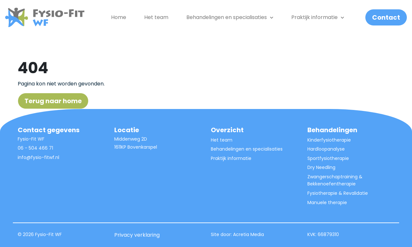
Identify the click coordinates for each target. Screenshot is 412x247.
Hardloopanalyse (326, 149)
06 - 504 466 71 (35, 148)
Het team (156, 17)
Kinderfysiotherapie (329, 140)
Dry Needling (321, 167)
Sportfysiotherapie (328, 158)
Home (118, 17)
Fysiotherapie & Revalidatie (337, 193)
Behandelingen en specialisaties (247, 149)
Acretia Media (248, 234)
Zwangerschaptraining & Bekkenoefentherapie (334, 180)
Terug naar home (53, 100)
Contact (386, 17)
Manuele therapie (327, 202)
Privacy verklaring (137, 235)
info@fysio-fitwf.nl (38, 157)
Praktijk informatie (317, 17)
